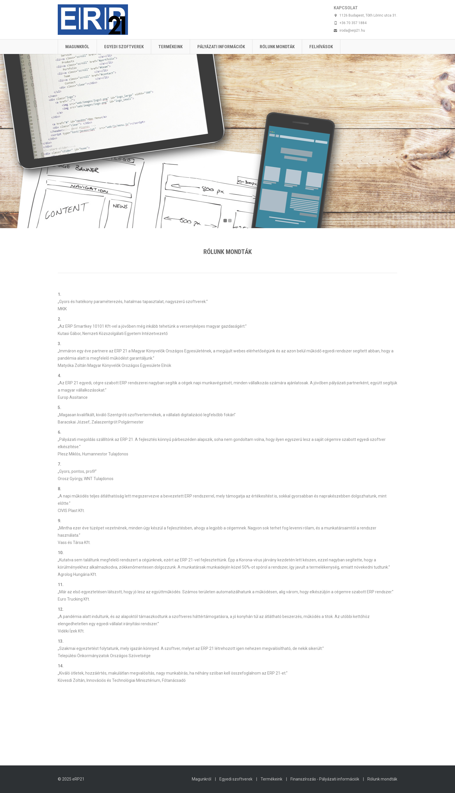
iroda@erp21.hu (352, 30)
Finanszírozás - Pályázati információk (324, 779)
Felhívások (321, 46)
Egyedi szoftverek (124, 46)
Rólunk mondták (277, 46)
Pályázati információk (221, 46)
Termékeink (170, 46)
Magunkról (77, 46)
